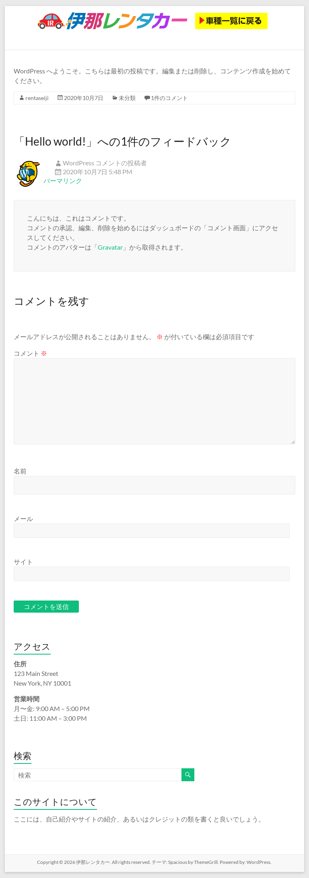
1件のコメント (169, 97)
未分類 (127, 97)
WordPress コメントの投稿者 (105, 163)
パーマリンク (62, 180)
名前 (20, 471)
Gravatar (110, 247)
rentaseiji (37, 97)
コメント (30, 353)
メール (23, 518)
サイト (23, 561)
